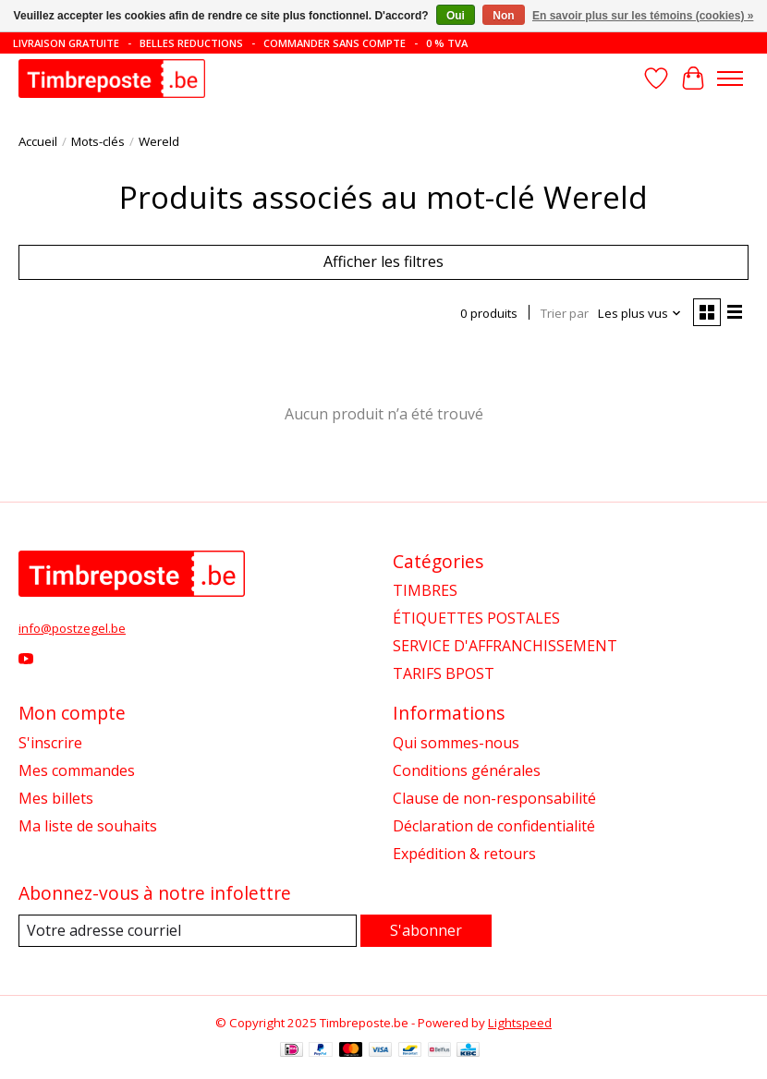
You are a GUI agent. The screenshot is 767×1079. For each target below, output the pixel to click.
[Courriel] (187, 931)
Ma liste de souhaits (87, 826)
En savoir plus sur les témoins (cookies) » (642, 15)
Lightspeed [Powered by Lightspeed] (520, 1022)
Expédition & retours (464, 853)
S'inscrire (50, 743)
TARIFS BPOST (443, 673)
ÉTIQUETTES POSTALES (476, 618)
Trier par (565, 313)
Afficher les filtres (383, 261)
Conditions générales (467, 770)
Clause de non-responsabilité (494, 798)
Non (503, 15)
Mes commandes (76, 770)
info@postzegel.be (72, 628)
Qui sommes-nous (456, 743)
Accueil (37, 141)
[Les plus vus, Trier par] (640, 313)
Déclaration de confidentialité (494, 826)
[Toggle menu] (730, 78)
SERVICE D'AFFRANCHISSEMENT (505, 646)
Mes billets (55, 798)
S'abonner (426, 930)
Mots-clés (98, 141)
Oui (455, 15)
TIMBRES (425, 590)
